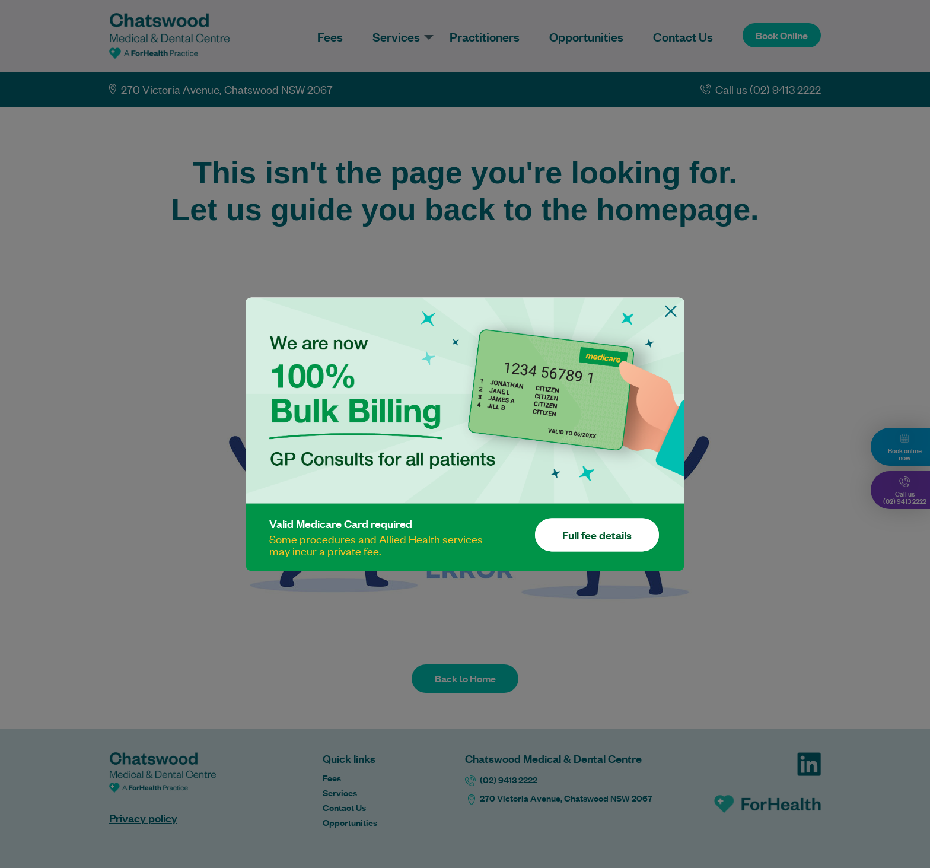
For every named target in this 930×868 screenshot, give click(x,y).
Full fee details (597, 534)
